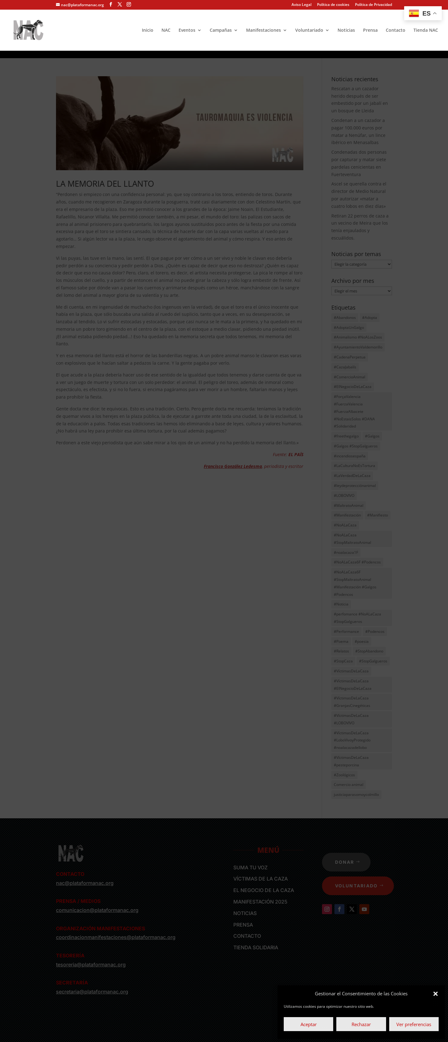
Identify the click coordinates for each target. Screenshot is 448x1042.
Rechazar (361, 1024)
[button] (435, 994)
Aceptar (309, 1024)
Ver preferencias (413, 1024)
